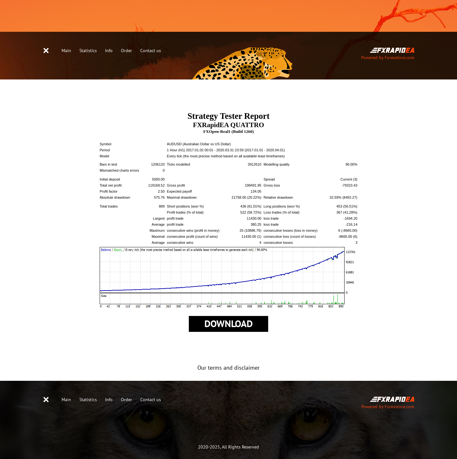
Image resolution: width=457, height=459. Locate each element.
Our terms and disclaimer (228, 368)
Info (109, 50)
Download (228, 324)
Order (126, 50)
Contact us (150, 50)
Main (66, 50)
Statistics (88, 50)
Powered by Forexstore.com (387, 57)
